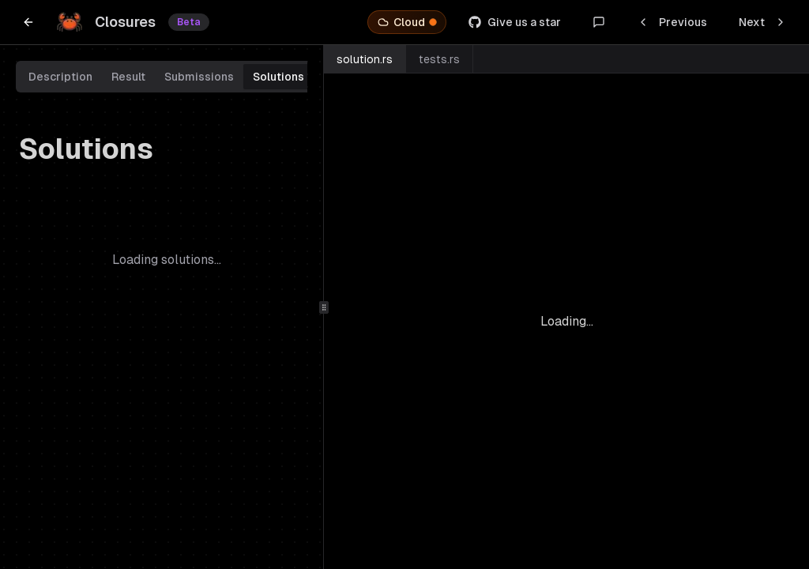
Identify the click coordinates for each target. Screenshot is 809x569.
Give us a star (514, 22)
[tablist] (166, 76)
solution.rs (365, 59)
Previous (672, 22)
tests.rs (439, 59)
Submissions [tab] (199, 76)
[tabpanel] (166, 236)
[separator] (323, 307)
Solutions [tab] (278, 76)
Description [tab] (60, 76)
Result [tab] (128, 76)
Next (763, 22)
